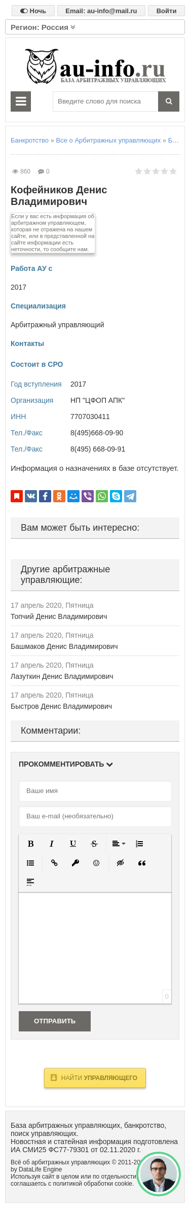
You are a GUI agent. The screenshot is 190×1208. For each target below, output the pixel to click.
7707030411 (90, 416)
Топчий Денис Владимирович (59, 616)
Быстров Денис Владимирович (61, 706)
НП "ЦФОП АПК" (97, 400)
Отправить (54, 1021)
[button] (30, 843)
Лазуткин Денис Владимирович (62, 676)
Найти (94, 1078)
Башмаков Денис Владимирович (64, 646)
